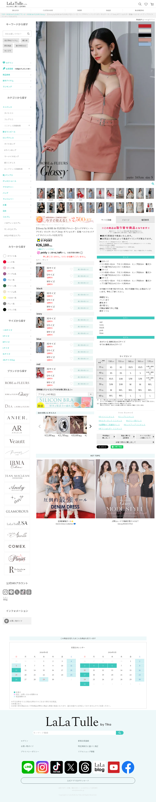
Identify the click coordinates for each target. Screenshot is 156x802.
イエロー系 (11, 297)
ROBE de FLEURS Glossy (36, 14)
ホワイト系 (11, 256)
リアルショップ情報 (86, 751)
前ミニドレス (9, 162)
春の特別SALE (21, 45)
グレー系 (11, 303)
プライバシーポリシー (30, 751)
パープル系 (11, 273)
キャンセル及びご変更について (145, 436)
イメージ (125, 219)
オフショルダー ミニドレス (111, 428)
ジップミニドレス (126, 416)
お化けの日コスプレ (12, 235)
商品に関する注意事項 (125, 436)
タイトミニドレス (107, 416)
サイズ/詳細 (106, 219)
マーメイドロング (11, 156)
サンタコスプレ (10, 229)
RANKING (139, 10)
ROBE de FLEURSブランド (16, 14)
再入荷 (24, 40)
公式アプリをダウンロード (78, 780)
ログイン (24, 740)
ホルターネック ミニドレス (111, 420)
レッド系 (11, 262)
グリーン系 (11, 285)
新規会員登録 (83, 740)
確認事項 (145, 219)
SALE (108, 10)
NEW (79, 10)
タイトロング (9, 143)
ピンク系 (11, 268)
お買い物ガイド (27, 746)
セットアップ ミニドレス (135, 424)
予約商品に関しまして (106, 436)
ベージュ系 (11, 291)
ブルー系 (11, 279)
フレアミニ (8, 119)
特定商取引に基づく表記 (88, 746)
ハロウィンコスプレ (12, 223)
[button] (39, 426)
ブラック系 (11, 309)
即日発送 (7, 45)
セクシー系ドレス (134, 420)
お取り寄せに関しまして (126, 442)
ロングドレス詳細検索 (13, 169)
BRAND (15, 10)
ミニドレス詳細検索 (12, 125)
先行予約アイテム (11, 40)
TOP (3, 14)
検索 (120, 733)
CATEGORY (48, 10)
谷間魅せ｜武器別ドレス (110, 424)
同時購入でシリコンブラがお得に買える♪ (55, 389)
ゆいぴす (7, 50)
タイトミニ (8, 113)
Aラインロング (10, 150)
